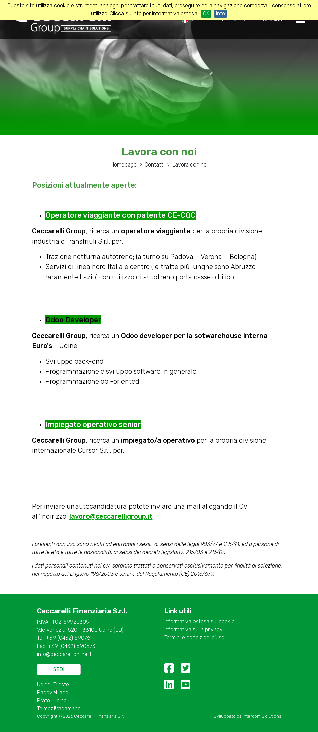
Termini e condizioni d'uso (194, 637)
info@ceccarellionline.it (64, 654)
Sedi (58, 669)
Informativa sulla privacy (193, 629)
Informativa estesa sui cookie (199, 621)
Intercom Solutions (262, 716)
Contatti (154, 164)
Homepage (124, 164)
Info (220, 13)
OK (206, 13)
